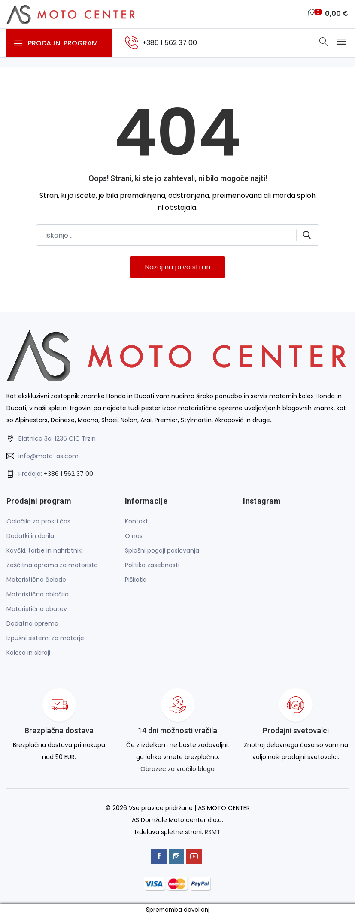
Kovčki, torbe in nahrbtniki (44, 551)
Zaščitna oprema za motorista (52, 565)
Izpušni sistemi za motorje (45, 638)
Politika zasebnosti (152, 565)
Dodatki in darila (30, 536)
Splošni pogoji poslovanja (162, 551)
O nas (134, 536)
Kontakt (136, 521)
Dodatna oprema (32, 624)
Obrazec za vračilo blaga (177, 769)
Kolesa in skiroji (28, 653)
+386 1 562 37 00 (68, 473)
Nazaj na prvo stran (177, 267)
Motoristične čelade (36, 580)
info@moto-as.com (48, 456)
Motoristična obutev (36, 609)
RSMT (213, 831)
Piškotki (135, 580)
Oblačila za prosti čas (38, 521)
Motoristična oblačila (37, 594)
